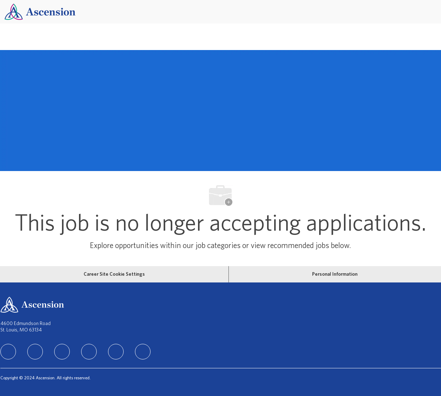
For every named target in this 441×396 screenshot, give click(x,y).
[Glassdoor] (143, 351)
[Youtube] (116, 351)
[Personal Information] (334, 274)
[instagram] (62, 351)
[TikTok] (89, 351)
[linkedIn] (8, 351)
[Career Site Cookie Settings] (114, 274)
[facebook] (35, 351)
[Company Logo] (40, 11)
